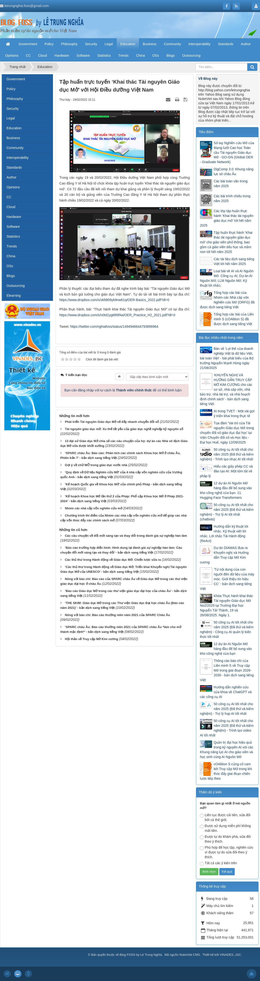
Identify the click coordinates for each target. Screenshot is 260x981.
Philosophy (14, 99)
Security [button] (91, 44)
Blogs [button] (170, 55)
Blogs (10, 276)
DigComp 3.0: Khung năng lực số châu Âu (233, 171)
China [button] (140, 55)
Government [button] (28, 44)
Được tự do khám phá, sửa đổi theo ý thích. (225, 839)
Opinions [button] (11, 55)
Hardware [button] (61, 55)
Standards (14, 167)
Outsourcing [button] (191, 55)
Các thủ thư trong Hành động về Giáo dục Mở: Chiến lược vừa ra (113, 559)
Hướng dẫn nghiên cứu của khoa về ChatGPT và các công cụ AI (226, 692)
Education (13, 128)
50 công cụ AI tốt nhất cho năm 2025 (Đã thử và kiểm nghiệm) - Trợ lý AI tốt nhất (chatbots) (227, 512)
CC (8, 197)
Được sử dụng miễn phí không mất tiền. (225, 828)
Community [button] (172, 44)
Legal (10, 118)
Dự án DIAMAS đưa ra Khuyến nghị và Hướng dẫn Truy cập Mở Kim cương (224, 555)
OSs (9, 266)
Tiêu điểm (206, 132)
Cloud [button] (42, 55)
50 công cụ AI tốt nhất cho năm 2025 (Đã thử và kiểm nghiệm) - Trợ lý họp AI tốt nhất (227, 709)
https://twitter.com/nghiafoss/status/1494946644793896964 (114, 326)
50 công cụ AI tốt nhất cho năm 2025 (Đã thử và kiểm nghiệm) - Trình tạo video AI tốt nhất (227, 728)
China (10, 256)
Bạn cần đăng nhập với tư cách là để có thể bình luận (123, 390)
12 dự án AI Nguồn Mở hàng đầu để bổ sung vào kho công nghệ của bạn (226, 648)
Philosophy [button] (69, 44)
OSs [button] (155, 55)
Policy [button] (49, 44)
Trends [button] (123, 55)
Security (12, 109)
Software (13, 226)
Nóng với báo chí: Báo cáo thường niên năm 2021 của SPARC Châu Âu (117, 615)
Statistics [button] (104, 55)
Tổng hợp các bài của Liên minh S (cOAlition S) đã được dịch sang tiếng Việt (234, 319)
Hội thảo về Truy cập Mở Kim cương (91, 639)
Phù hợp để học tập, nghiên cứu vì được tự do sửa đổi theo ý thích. (226, 852)
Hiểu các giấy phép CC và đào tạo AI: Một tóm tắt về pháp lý (226, 471)
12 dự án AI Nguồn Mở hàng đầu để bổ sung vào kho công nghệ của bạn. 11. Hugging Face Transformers (226, 490)
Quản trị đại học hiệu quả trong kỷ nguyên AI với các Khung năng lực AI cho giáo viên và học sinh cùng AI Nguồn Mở (226, 749)
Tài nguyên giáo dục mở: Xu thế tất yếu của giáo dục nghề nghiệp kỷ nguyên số (124, 429)
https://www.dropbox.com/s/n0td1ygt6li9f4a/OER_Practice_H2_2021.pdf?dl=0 (117, 315)
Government (15, 79)
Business (13, 138)
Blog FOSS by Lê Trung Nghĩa (141, 954)
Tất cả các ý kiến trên (218, 863)
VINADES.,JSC (230, 954)
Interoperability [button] (199, 44)
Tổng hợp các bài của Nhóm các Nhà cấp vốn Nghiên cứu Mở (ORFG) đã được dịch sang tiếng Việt (227, 300)
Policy (10, 89)
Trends (11, 246)
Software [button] (83, 55)
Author (11, 177)
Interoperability (17, 158)
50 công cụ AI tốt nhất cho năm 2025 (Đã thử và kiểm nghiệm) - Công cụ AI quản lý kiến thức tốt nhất (227, 629)
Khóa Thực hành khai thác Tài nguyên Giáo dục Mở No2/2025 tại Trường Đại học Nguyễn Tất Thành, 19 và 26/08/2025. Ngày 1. (226, 605)
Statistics (13, 236)
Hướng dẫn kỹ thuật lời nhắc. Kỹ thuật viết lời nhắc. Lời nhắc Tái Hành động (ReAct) (224, 533)
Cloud (10, 207)
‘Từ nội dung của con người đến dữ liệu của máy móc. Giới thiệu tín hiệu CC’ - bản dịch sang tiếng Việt (227, 579)
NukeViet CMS (189, 954)
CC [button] (28, 55)
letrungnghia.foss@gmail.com (26, 6)
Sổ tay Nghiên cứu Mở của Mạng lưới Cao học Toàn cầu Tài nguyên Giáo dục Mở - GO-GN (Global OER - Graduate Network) (227, 152)
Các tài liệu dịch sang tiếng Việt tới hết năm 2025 (234, 261)
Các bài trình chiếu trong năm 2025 (232, 198)
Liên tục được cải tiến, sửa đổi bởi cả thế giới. (225, 817)
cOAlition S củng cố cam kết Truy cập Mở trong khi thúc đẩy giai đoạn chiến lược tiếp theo (226, 771)
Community (15, 148)
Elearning (13, 295)
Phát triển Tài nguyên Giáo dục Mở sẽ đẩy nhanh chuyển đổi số (112, 422)
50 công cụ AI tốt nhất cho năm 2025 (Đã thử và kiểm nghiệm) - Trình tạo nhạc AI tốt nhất (227, 454)
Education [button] (127, 44)
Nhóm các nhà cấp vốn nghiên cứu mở (93, 508)
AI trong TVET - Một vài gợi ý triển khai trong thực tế (234, 413)
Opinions (13, 187)
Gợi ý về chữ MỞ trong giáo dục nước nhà (96, 465)
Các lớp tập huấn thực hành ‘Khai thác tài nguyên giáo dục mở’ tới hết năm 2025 (226, 218)
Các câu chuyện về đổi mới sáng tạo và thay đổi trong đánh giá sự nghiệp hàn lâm (126, 535)
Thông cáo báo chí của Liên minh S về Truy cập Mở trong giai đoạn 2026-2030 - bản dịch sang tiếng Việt (227, 670)
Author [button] (246, 44)
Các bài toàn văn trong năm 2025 (230, 183)
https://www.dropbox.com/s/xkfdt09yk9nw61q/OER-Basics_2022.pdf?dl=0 (114, 300)
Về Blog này (207, 78)
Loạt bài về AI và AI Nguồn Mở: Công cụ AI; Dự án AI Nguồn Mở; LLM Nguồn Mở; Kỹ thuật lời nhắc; (227, 278)
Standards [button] (225, 44)
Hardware (13, 217)
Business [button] (149, 44)
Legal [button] (108, 44)
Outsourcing (15, 286)
